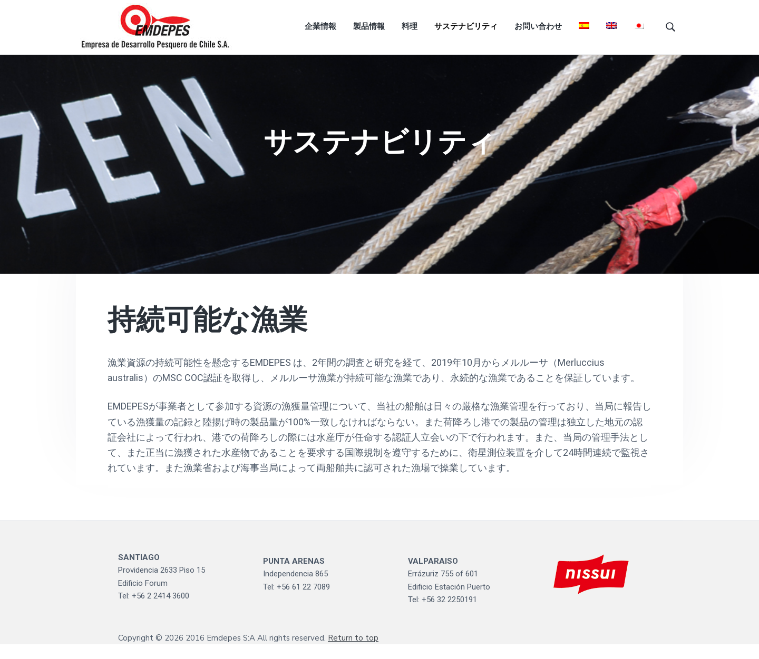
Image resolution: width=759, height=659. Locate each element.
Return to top (353, 652)
